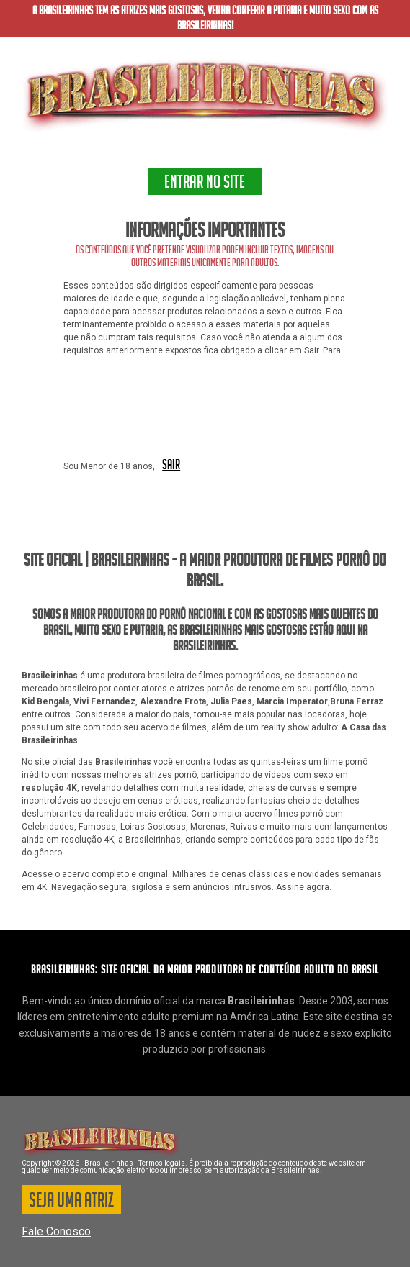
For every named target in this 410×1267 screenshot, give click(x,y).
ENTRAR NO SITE (204, 184)
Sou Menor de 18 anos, (109, 466)
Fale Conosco (56, 1231)
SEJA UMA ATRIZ (71, 1202)
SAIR (171, 465)
